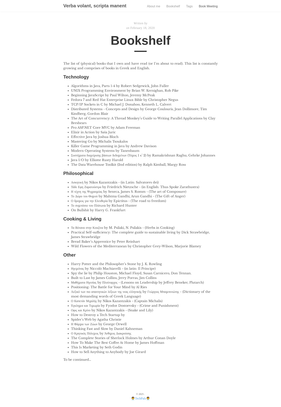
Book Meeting (208, 6)
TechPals (140, 398)
